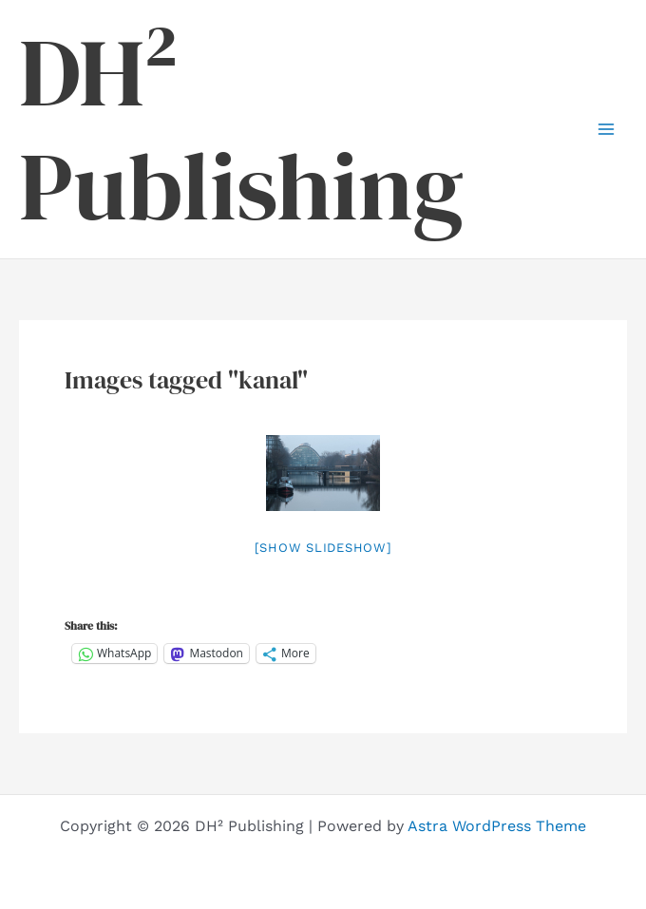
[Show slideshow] (323, 547)
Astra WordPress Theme (497, 826)
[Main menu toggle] (606, 129)
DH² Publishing (241, 129)
